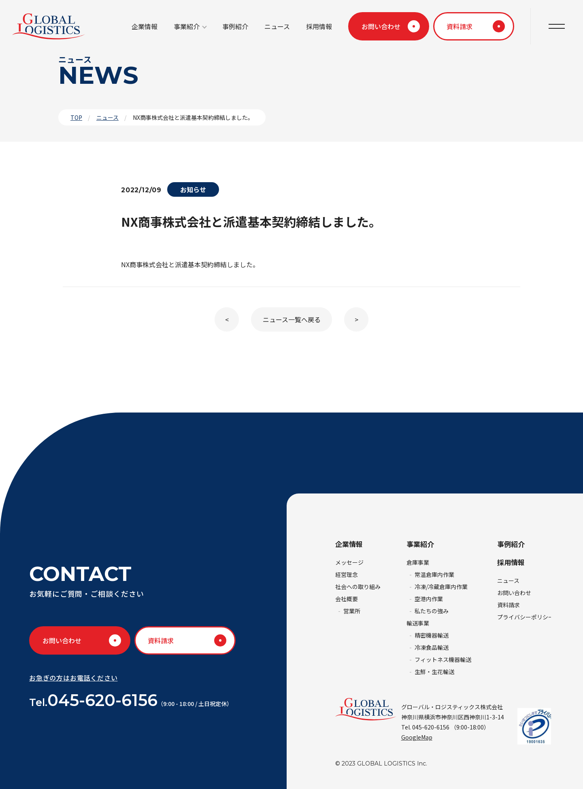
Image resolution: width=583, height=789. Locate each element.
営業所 (351, 611)
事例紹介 (235, 26)
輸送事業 (417, 623)
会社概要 (346, 599)
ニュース (277, 26)
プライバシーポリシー (525, 617)
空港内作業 (429, 599)
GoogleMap (416, 737)
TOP (76, 117)
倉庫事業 (417, 562)
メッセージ (349, 562)
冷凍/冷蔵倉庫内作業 (441, 587)
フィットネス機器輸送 (443, 659)
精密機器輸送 (432, 635)
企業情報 (144, 26)
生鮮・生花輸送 (434, 672)
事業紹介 (187, 26)
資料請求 (459, 26)
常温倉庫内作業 (434, 574)
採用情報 (319, 26)
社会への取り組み (358, 587)
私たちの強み (432, 611)
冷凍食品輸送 (432, 647)
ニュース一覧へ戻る (292, 319)
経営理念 (346, 574)
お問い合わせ (381, 26)
